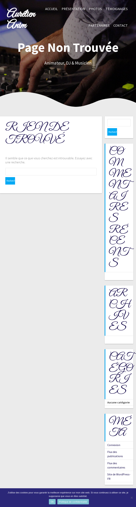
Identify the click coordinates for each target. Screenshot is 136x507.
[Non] (131, 497)
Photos (95, 9)
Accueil (51, 9)
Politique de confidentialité (73, 501)
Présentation (73, 9)
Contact (120, 25)
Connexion (113, 437)
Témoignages (117, 9)
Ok (52, 501)
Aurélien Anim (21, 20)
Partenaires (99, 25)
